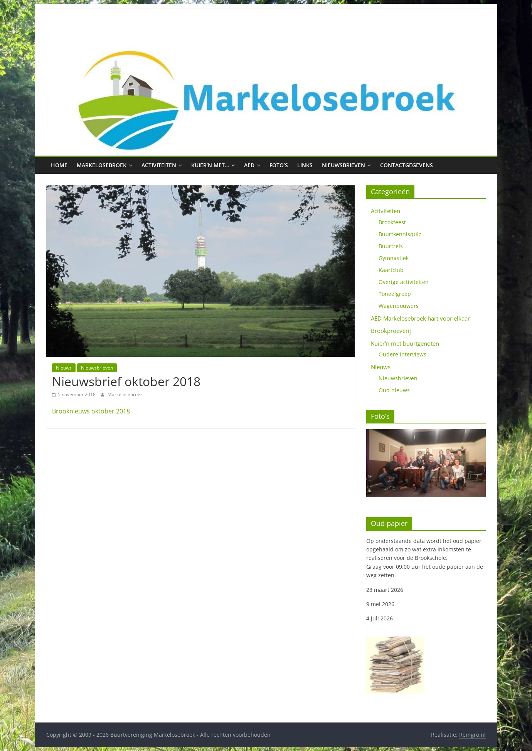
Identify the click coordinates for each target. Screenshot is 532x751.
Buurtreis (391, 246)
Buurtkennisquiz (400, 234)
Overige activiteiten (404, 282)
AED (249, 165)
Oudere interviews (402, 354)
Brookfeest (392, 222)
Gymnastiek (394, 258)
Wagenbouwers (399, 305)
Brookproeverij (391, 330)
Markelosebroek (101, 165)
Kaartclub (391, 270)
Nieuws (64, 368)
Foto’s (278, 165)
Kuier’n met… (210, 165)
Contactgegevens (406, 165)
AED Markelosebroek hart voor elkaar (420, 318)
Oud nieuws (394, 390)
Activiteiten (158, 165)
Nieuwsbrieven (343, 165)
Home (59, 165)
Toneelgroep (395, 293)
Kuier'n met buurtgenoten (405, 343)
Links (305, 165)
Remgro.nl (472, 734)
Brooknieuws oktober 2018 (91, 411)
